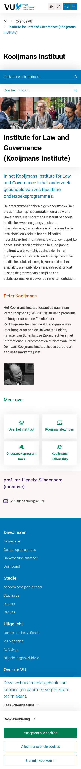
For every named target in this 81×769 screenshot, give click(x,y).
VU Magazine (13, 641)
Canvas (9, 612)
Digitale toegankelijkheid (21, 658)
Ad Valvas (11, 649)
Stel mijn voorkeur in (40, 760)
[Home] (5, 21)
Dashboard (12, 566)
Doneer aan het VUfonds (21, 633)
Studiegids (11, 595)
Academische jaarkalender (23, 587)
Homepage (12, 541)
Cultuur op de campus (20, 550)
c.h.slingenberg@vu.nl (27, 501)
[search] (75, 77)
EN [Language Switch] (51, 6)
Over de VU (24, 21)
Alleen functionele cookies (40, 747)
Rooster (9, 604)
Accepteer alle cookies (40, 733)
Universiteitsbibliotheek (21, 558)
